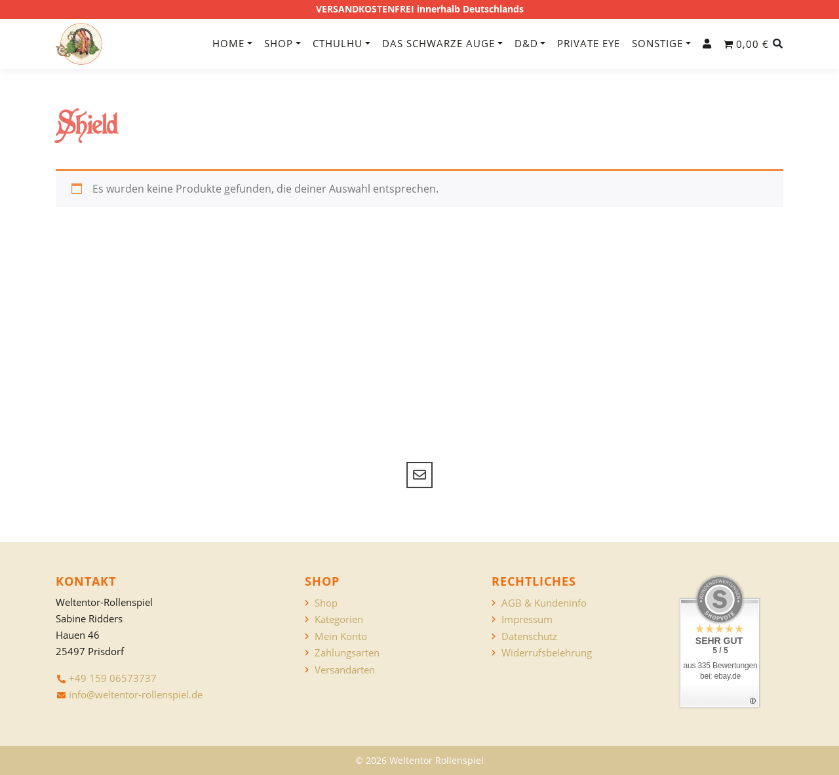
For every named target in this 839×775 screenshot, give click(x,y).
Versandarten (345, 670)
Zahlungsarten (347, 653)
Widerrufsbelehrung (546, 653)
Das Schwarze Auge (438, 43)
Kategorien (339, 619)
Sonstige (657, 43)
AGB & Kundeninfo (544, 603)
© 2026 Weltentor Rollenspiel (419, 760)
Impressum (527, 619)
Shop (278, 43)
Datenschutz (529, 636)
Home (228, 43)
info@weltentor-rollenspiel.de (136, 694)
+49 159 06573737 (113, 678)
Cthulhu (337, 43)
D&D (526, 43)
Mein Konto (341, 636)
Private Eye (588, 43)
